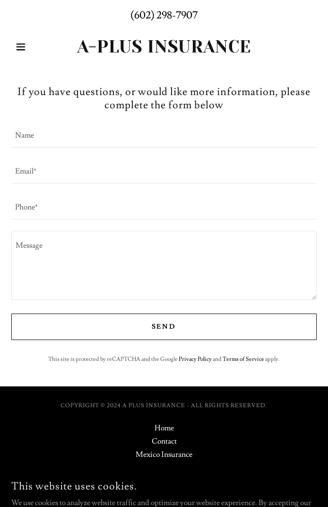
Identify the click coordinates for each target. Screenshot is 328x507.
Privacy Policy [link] (195, 359)
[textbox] (164, 135)
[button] (34, 46)
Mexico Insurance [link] (164, 454)
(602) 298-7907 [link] (164, 15)
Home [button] (164, 428)
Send (164, 327)
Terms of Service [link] (243, 359)
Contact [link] (164, 441)
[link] (164, 47)
